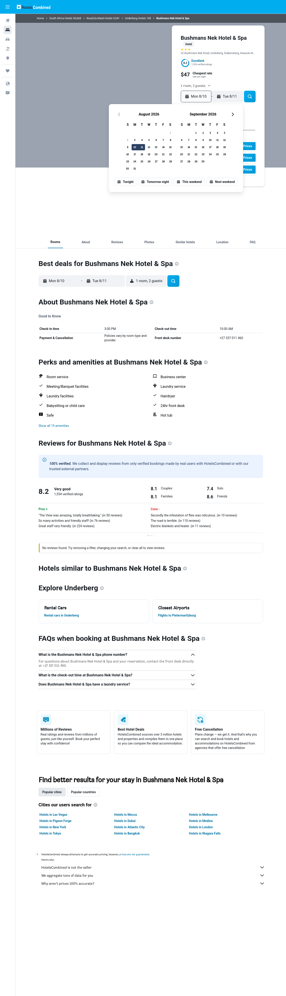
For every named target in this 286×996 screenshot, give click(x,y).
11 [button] (142, 147)
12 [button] (149, 147)
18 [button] (142, 154)
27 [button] (156, 161)
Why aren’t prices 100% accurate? (153, 883)
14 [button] (163, 147)
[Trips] (7, 70)
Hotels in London (201, 827)
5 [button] (149, 140)
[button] (8, 7)
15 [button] (170, 147)
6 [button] (156, 140)
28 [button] (163, 161)
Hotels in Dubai (125, 821)
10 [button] (134, 147)
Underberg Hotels (135, 18)
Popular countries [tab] (83, 792)
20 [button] (156, 154)
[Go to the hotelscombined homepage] (33, 7)
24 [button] (134, 161)
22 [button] (170, 154)
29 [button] (170, 161)
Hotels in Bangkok (127, 833)
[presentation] (177, 264)
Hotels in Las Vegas (53, 814)
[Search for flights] (7, 20)
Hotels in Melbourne (203, 814)
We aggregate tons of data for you (153, 875)
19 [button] (149, 154)
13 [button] (156, 147)
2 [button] (127, 140)
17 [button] (135, 154)
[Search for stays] (7, 29)
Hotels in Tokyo (50, 833)
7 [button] (163, 140)
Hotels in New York (53, 827)
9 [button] (127, 147)
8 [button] (170, 140)
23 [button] (127, 161)
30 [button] (127, 168)
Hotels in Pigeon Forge (56, 821)
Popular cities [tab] (52, 792)
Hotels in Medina (201, 821)
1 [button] (170, 132)
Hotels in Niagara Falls (205, 833)
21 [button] (163, 154)
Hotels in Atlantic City (129, 827)
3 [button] (134, 140)
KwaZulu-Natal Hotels (100, 18)
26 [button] (149, 161)
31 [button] (134, 168)
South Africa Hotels (61, 18)
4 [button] (142, 140)
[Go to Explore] (7, 58)
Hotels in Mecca (125, 814)
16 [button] (127, 154)
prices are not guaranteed (134, 854)
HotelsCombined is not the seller (153, 867)
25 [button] (142, 161)
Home (40, 18)
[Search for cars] (7, 39)
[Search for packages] (7, 48)
